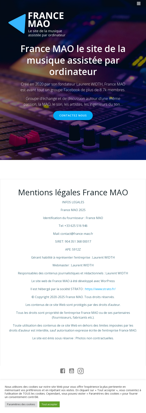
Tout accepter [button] (49, 404)
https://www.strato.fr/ (100, 289)
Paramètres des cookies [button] (21, 404)
